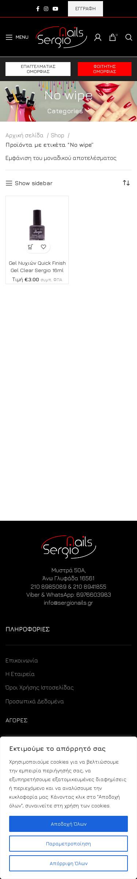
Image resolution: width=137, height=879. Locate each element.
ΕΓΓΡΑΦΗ (85, 8)
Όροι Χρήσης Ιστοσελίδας (39, 687)
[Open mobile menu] (17, 37)
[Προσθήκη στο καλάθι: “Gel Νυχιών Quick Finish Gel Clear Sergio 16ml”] (30, 246)
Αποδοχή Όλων (69, 824)
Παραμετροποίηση (68, 843)
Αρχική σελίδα (25, 135)
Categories (65, 111)
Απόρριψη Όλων (69, 863)
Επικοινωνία (21, 660)
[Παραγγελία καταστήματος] (126, 182)
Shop (58, 135)
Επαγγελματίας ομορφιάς (38, 69)
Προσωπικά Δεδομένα (34, 701)
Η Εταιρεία (20, 673)
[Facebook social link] (38, 9)
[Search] (129, 37)
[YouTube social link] (55, 9)
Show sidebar (34, 183)
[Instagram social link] (46, 9)
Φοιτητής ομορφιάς (104, 69)
